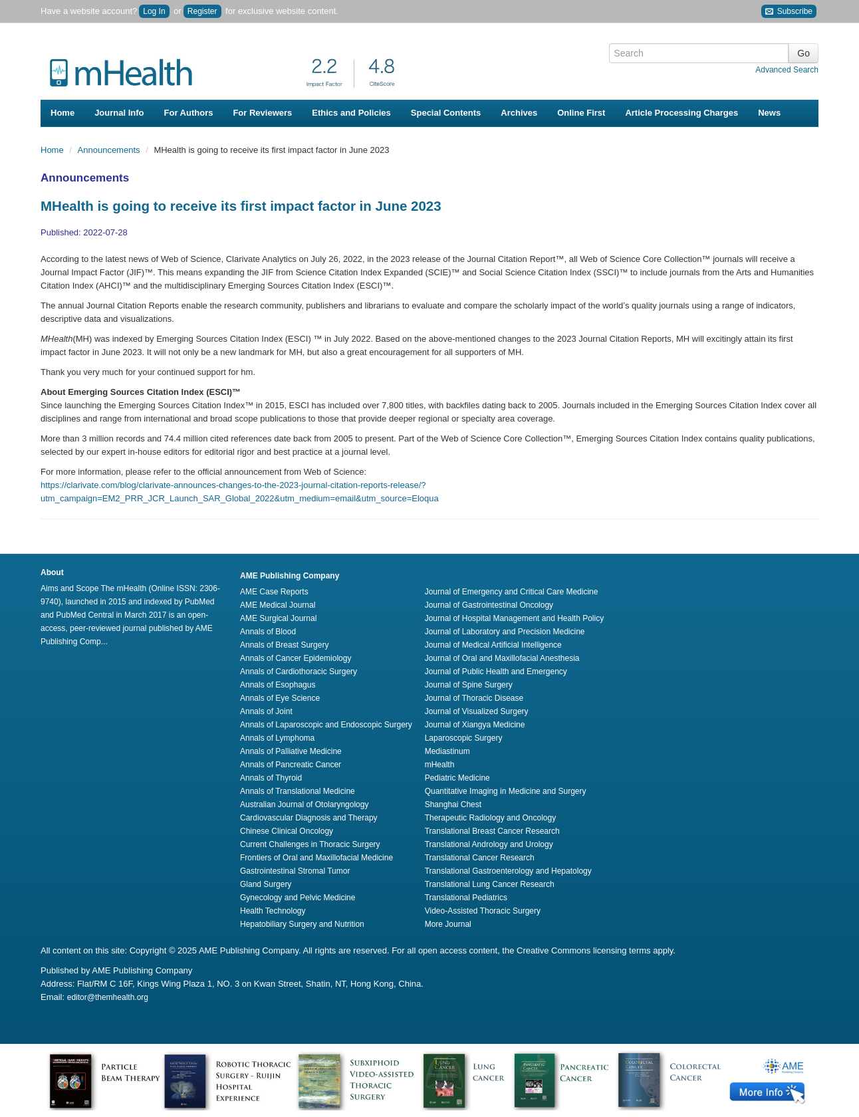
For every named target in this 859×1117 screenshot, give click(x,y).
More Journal (448, 924)
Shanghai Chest (453, 804)
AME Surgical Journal (278, 618)
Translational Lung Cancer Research (489, 884)
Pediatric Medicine (457, 778)
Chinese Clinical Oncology (286, 831)
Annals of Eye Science (280, 698)
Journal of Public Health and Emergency (496, 671)
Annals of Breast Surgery (284, 645)
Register (202, 11)
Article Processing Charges (681, 113)
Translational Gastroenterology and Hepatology (508, 871)
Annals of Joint (266, 711)
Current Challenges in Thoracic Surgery (310, 844)
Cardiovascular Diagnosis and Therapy (309, 817)
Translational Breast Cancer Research (492, 831)
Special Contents (446, 113)
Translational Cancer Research (480, 857)
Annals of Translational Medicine (297, 791)
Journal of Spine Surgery (469, 684)
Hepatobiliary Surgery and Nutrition (302, 924)
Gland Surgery (265, 884)
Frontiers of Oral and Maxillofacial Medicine (316, 857)
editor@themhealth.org (107, 997)
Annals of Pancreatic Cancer (290, 764)
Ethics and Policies (351, 113)
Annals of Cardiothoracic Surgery (298, 671)
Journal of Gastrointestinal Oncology (489, 605)
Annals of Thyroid (271, 778)
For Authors (188, 113)
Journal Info (119, 113)
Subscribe (788, 12)
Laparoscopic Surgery (464, 738)
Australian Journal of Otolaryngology (304, 804)
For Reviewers (262, 113)
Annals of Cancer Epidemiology (295, 658)
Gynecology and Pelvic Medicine (297, 897)
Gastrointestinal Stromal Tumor (295, 871)
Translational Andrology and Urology (489, 844)
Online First (581, 113)
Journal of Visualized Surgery (477, 711)
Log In (154, 11)
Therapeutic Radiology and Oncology (490, 817)
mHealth (440, 764)
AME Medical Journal (277, 605)
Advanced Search (786, 69)
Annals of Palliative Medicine (291, 751)
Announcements (110, 150)
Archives (519, 113)
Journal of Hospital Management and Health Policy (514, 618)
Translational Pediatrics (466, 897)
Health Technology (273, 911)
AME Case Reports (274, 591)
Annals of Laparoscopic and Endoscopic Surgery (326, 724)
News (769, 113)
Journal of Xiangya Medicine (475, 724)
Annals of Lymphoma (277, 738)
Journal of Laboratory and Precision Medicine (505, 631)
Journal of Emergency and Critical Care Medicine (511, 591)
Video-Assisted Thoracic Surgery (483, 911)
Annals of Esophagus (277, 684)
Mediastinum (447, 751)
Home (62, 113)
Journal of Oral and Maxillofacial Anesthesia (502, 658)
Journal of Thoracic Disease (474, 698)
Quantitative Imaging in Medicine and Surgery (505, 791)
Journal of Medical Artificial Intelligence (493, 645)
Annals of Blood (268, 631)
